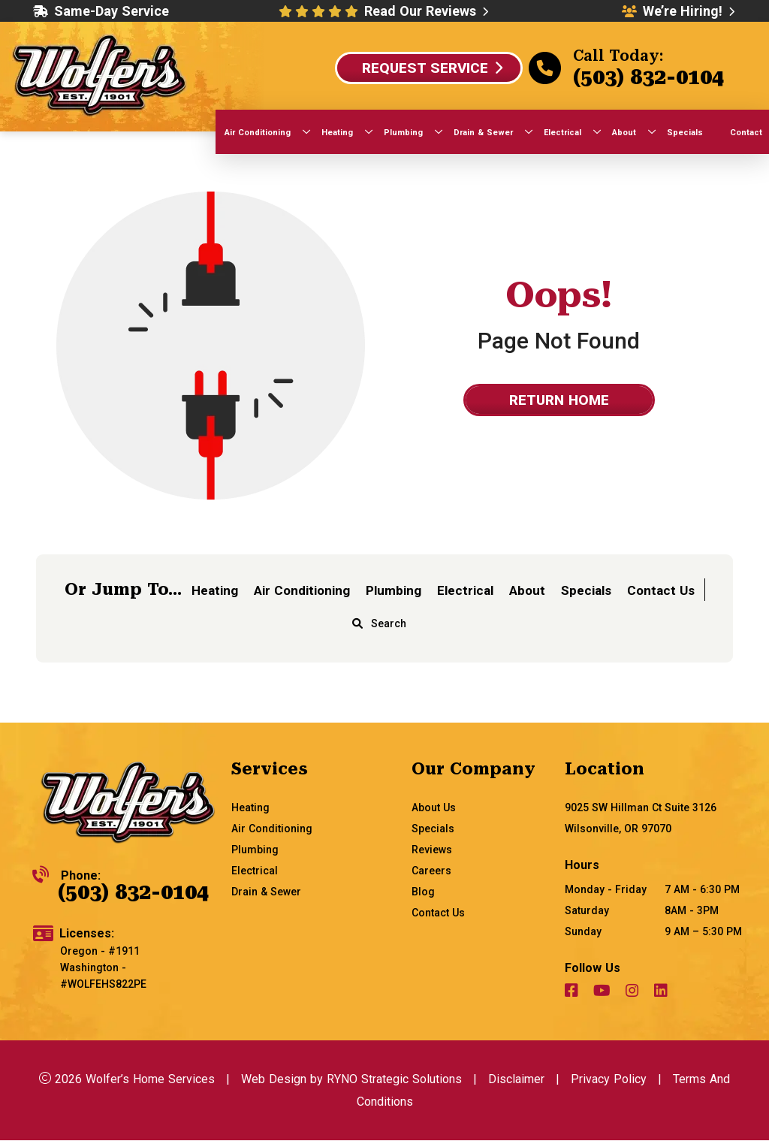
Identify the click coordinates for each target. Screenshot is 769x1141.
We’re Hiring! (678, 11)
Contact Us (661, 590)
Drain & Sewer (266, 892)
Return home (559, 400)
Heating (214, 590)
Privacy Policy (609, 1079)
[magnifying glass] (357, 623)
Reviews (432, 850)
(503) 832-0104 (648, 77)
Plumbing (393, 590)
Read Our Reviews (426, 11)
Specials (586, 590)
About (527, 590)
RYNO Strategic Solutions (394, 1079)
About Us (434, 807)
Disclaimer (516, 1079)
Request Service (432, 68)
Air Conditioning (302, 590)
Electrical (465, 590)
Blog (423, 892)
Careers (431, 871)
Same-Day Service (101, 11)
